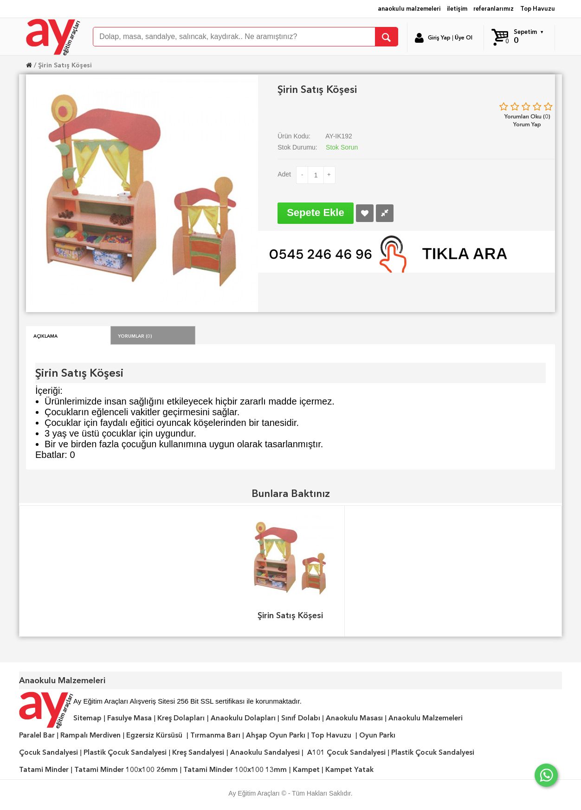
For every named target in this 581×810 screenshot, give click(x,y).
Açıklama (45, 335)
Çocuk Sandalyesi (48, 752)
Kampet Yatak (349, 769)
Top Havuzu (537, 8)
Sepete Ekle (315, 212)
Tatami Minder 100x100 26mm (126, 769)
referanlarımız (493, 8)
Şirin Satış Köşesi (65, 65)
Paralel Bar (37, 735)
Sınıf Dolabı (300, 718)
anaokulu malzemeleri (409, 8)
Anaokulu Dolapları (243, 718)
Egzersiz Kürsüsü (154, 735)
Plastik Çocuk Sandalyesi (125, 752)
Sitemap (87, 718)
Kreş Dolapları (181, 718)
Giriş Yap (439, 37)
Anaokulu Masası (354, 718)
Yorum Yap (527, 124)
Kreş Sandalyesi (198, 752)
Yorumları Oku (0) (527, 116)
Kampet (306, 769)
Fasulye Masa (129, 718)
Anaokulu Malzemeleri (425, 718)
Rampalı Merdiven (90, 735)
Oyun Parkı (377, 735)
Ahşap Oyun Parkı (275, 735)
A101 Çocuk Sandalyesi (346, 752)
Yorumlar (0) (135, 335)
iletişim (457, 8)
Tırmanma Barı (215, 735)
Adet (284, 174)
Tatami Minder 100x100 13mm (235, 769)
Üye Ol (463, 37)
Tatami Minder (44, 769)
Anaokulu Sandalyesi (265, 752)
